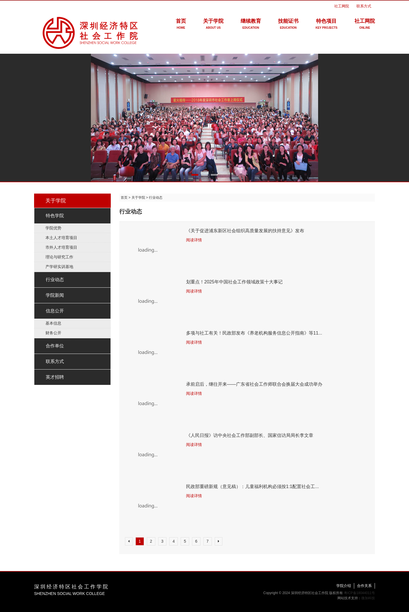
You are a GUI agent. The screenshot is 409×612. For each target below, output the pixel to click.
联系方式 (363, 6)
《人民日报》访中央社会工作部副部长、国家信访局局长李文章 (249, 435)
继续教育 (251, 24)
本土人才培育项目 (61, 237)
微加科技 (368, 598)
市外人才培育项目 (61, 247)
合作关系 (364, 586)
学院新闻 (55, 295)
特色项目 (326, 24)
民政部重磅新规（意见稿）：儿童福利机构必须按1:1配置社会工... (252, 486)
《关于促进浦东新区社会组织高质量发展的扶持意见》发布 (245, 230)
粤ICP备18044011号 (359, 593)
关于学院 (213, 24)
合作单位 (55, 345)
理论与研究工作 (59, 257)
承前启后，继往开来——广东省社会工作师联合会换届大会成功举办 (254, 384)
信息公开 (55, 310)
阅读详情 (194, 240)
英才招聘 (55, 377)
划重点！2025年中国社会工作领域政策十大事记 (234, 281)
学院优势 (53, 228)
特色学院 (55, 215)
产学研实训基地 (59, 266)
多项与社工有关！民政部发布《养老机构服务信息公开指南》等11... (254, 333)
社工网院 (341, 6)
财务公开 (53, 333)
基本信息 (53, 323)
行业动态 (55, 279)
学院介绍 (343, 586)
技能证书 (288, 24)
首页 (181, 24)
